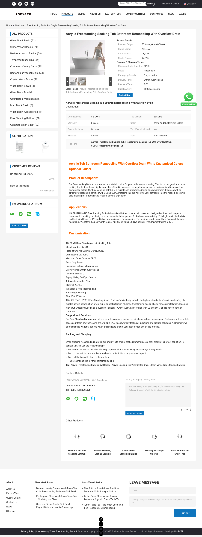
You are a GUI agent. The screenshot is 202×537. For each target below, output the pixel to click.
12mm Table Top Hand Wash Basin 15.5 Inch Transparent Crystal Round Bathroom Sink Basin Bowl (103, 506)
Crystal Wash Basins (21, 79)
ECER (181, 531)
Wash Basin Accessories (24, 111)
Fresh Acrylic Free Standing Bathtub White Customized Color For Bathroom (77, 452)
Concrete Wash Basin (22, 124)
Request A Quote (170, 3)
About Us (95, 14)
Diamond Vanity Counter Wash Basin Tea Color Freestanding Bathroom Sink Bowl (56, 490)
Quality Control (135, 14)
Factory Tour (113, 14)
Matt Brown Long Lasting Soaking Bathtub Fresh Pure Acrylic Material (102, 452)
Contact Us (156, 14)
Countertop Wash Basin (23, 98)
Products (67, 14)
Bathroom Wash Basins (23, 53)
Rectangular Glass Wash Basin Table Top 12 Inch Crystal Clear (56, 498)
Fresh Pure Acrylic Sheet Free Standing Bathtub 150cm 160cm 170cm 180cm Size (179, 452)
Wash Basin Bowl (20, 85)
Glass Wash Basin (20, 40)
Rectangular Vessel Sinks (24, 72)
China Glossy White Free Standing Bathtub (56, 531)
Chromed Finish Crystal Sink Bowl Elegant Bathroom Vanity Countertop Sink (54, 506)
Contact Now (125, 95)
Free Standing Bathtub (37, 25)
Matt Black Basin (19, 105)
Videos (81, 14)
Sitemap (10, 511)
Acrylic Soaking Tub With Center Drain (130, 365)
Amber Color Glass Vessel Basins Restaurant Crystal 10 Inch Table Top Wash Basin (102, 498)
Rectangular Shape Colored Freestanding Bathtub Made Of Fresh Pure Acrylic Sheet (154, 452)
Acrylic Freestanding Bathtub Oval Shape (90, 365)
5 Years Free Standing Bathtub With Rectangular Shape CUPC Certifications (128, 452)
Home (53, 14)
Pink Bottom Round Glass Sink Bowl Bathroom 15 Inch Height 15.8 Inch (101, 490)
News (171, 14)
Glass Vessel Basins (21, 47)
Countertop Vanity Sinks (23, 66)
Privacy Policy (27, 531)
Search (150, 4)
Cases (182, 14)
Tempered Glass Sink (22, 59)
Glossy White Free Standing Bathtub (167, 365)
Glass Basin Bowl (20, 92)
